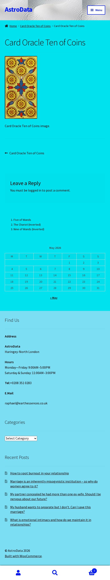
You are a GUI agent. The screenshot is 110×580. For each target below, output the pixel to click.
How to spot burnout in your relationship (39, 473)
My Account (18, 573)
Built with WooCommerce (23, 556)
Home (13, 26)
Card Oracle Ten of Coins (35, 26)
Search (55, 573)
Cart (85, 570)
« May (53, 298)
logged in (34, 190)
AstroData (18, 9)
